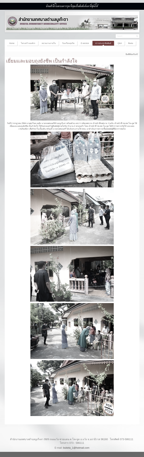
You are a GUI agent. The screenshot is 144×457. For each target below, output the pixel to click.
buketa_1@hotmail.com (76, 445)
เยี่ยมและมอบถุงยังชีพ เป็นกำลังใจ (41, 61)
